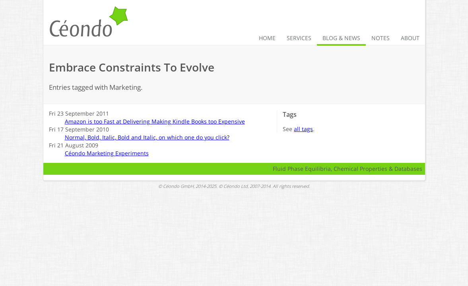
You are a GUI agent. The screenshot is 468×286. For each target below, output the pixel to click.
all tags (303, 129)
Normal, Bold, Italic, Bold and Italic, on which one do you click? (147, 137)
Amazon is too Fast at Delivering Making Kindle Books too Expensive (155, 121)
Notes (380, 38)
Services (299, 38)
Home (267, 38)
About (410, 38)
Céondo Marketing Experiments (107, 153)
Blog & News (341, 38)
